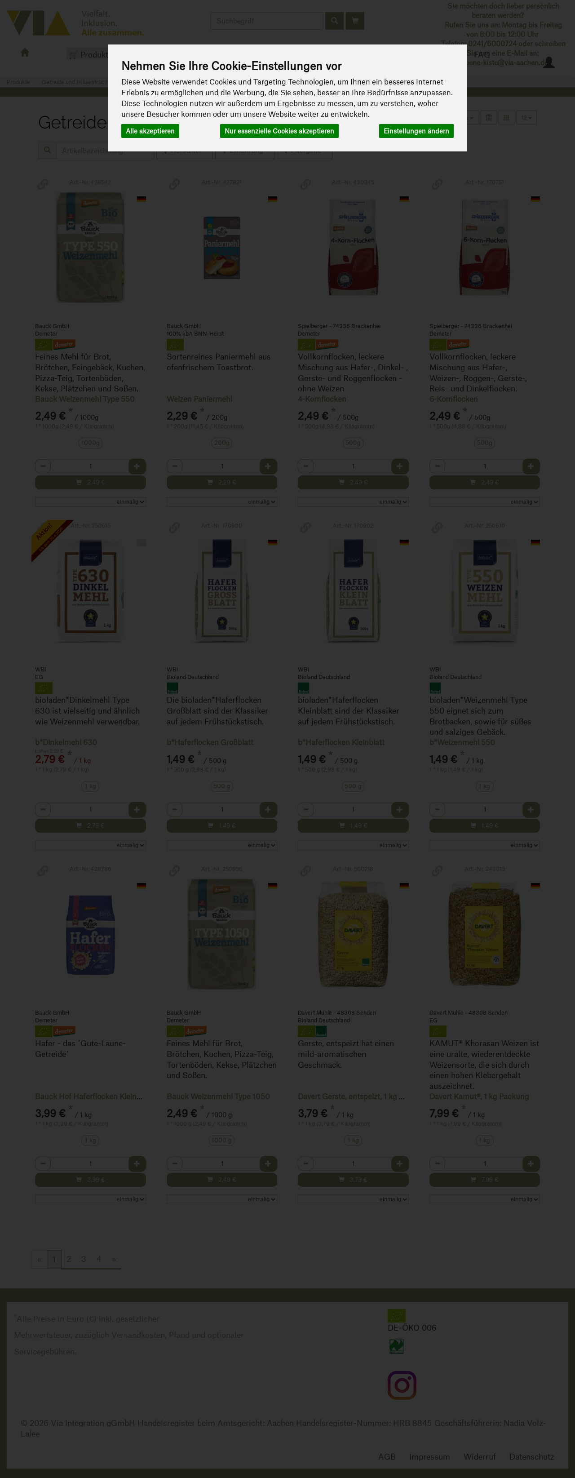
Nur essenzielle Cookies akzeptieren (279, 131)
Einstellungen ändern (416, 131)
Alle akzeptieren (150, 131)
